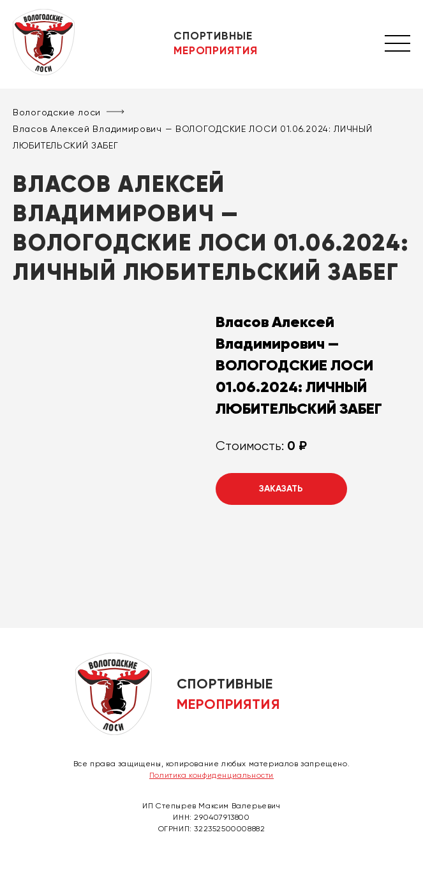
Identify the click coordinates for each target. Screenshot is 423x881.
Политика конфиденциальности (211, 775)
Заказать (281, 488)
